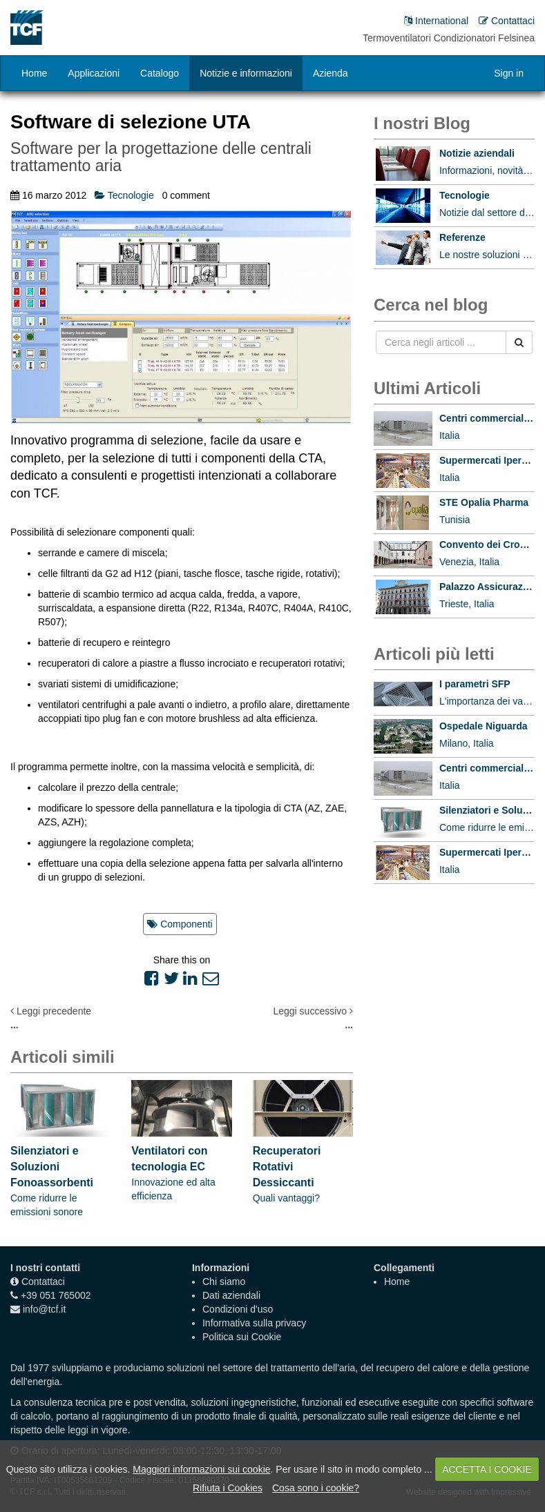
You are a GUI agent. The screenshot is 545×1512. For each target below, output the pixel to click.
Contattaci (43, 1281)
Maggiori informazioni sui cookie (201, 1469)
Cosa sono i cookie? (315, 1487)
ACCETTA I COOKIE (487, 1469)
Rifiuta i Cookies (227, 1487)
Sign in (509, 73)
